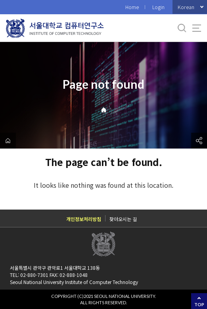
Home (132, 7)
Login (158, 7)
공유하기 (199, 141)
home (8, 141)
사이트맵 (196, 28)
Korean (186, 7)
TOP (199, 304)
